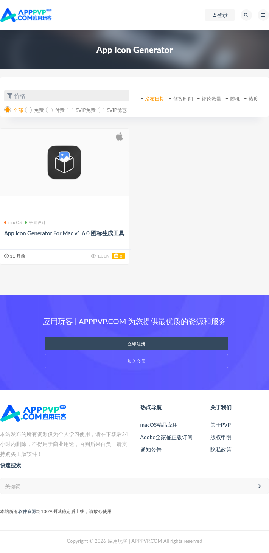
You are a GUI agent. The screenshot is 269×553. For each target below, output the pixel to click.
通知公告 (151, 449)
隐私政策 (221, 449)
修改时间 (183, 99)
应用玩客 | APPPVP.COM (135, 541)
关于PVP (220, 424)
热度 (253, 99)
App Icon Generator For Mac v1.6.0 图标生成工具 (64, 233)
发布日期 (155, 99)
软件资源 (27, 511)
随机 (235, 99)
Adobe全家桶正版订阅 (166, 437)
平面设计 (35, 222)
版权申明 (221, 437)
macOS (13, 222)
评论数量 (211, 99)
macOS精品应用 (159, 424)
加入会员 (137, 361)
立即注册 (137, 343)
